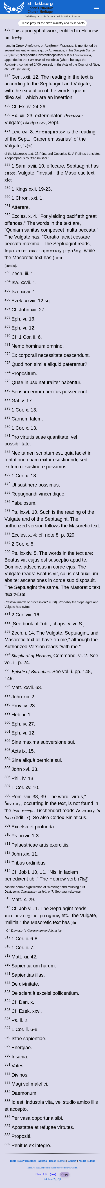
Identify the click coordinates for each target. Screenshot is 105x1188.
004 (66, 16)
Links (91, 1160)
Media (82, 1160)
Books (52, 1160)
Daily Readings (27, 1160)
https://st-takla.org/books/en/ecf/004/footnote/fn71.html (52, 1167)
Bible (13, 1160)
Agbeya (42, 1160)
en (52, 16)
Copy (64, 1174)
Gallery (72, 1160)
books (43, 16)
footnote (76, 16)
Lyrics (61, 1160)
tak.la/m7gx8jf (52, 1179)
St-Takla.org (30, 16)
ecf (58, 16)
